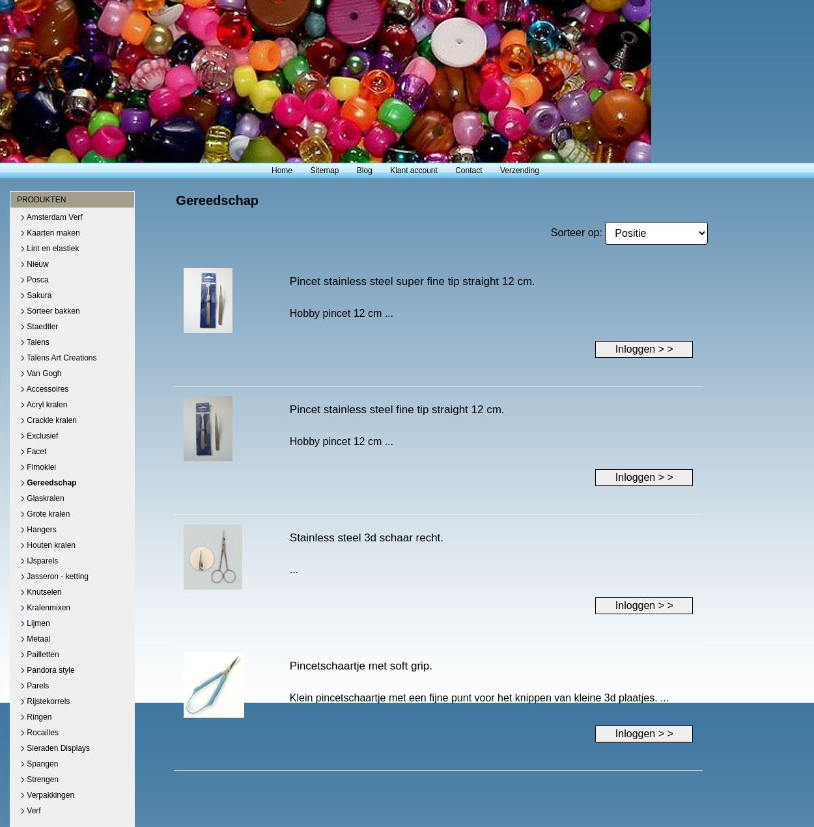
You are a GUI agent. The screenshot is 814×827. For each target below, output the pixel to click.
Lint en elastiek (49, 248)
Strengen (39, 779)
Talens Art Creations (58, 357)
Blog (364, 170)
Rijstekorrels (45, 701)
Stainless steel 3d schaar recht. (366, 538)
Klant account (414, 170)
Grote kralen (45, 514)
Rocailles (39, 732)
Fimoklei (38, 467)
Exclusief (39, 436)
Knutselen (41, 592)
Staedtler (39, 326)
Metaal (35, 639)
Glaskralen (42, 498)
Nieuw (34, 264)
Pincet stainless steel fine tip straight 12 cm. (397, 409)
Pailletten (39, 654)
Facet (33, 451)
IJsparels (39, 560)
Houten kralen (48, 545)
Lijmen (35, 623)
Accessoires (44, 389)
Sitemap (324, 170)
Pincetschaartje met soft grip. (361, 666)
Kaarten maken (50, 232)
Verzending (519, 170)
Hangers (38, 529)
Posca (34, 279)
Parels (34, 685)
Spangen (39, 763)
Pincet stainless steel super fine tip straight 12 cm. (412, 281)
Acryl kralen (43, 404)
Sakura (35, 295)
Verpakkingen (47, 795)
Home (282, 170)
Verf (30, 810)
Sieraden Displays (55, 748)
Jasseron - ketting (54, 576)
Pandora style (47, 670)
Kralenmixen (45, 607)
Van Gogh (40, 373)
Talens (34, 342)
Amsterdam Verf (51, 217)
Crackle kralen (48, 420)
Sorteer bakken (50, 311)
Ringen (35, 717)
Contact (468, 170)
